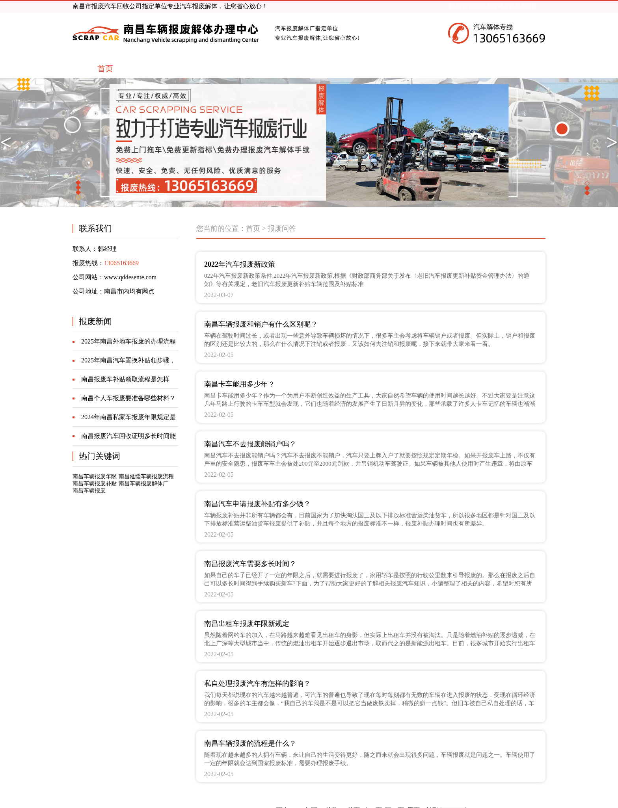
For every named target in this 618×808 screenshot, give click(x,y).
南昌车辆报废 (89, 491)
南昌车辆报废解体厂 (143, 484)
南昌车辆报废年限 (95, 476)
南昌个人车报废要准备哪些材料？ (128, 398)
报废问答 (282, 228)
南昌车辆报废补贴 (95, 484)
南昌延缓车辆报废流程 (146, 476)
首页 (253, 228)
